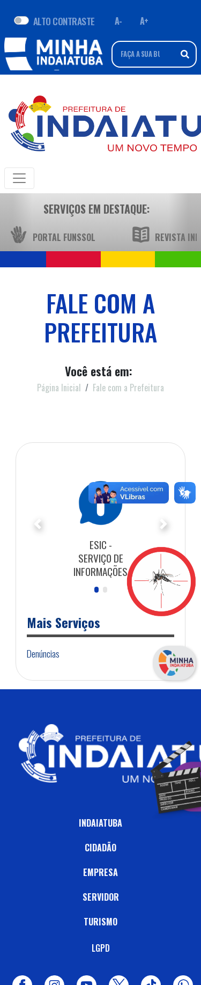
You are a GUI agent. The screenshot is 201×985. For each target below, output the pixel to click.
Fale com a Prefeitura (128, 387)
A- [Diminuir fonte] (118, 20)
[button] (38, 524)
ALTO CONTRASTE (64, 21)
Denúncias (43, 653)
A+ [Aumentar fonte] (144, 20)
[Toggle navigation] (19, 178)
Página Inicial (59, 387)
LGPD (101, 948)
